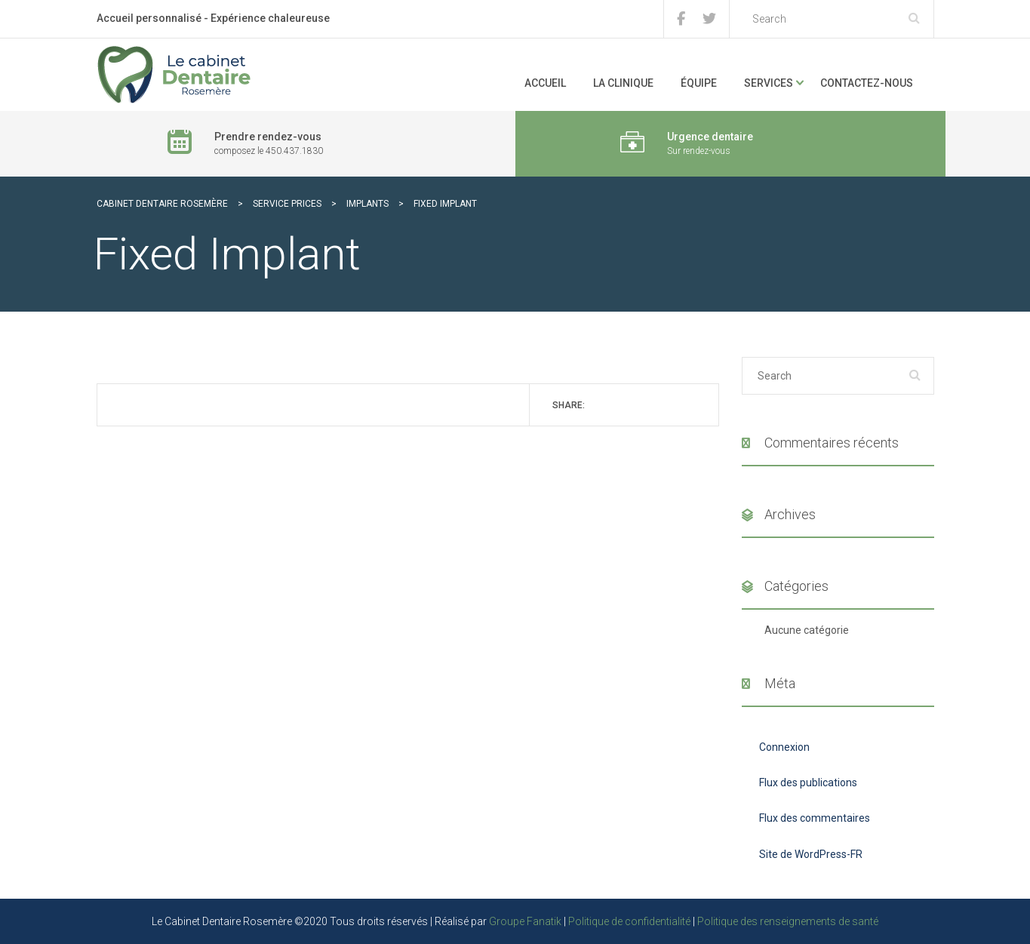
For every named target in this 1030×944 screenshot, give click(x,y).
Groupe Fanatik (525, 921)
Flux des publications (808, 782)
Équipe (699, 83)
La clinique (623, 83)
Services (768, 83)
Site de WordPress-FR (810, 854)
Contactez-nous (866, 83)
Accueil (545, 83)
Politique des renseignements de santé (787, 921)
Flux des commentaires (814, 818)
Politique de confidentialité (629, 921)
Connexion (784, 747)
